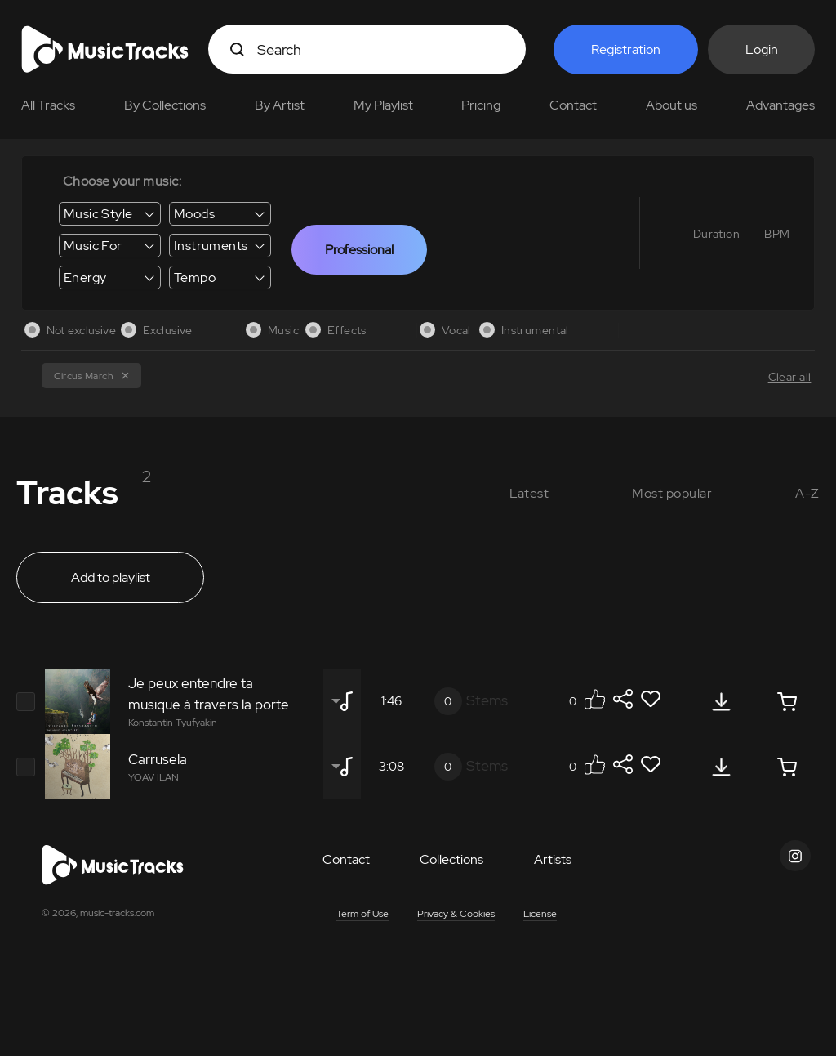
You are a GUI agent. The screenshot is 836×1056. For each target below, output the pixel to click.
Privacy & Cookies (456, 913)
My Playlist (383, 105)
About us (671, 105)
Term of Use (362, 913)
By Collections (165, 105)
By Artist (280, 105)
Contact (573, 105)
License (540, 913)
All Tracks (48, 105)
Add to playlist (110, 577)
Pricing (480, 105)
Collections (451, 859)
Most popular (672, 493)
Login (761, 49)
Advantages (780, 105)
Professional (359, 249)
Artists (552, 859)
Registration (625, 49)
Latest (529, 493)
